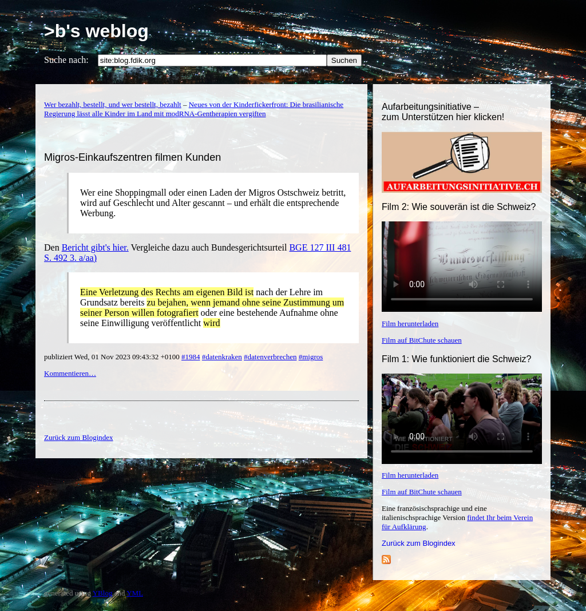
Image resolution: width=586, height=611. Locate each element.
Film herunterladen (410, 323)
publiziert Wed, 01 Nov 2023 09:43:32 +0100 (112, 356)
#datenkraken (222, 356)
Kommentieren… (70, 373)
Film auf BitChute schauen (422, 340)
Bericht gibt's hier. (95, 247)
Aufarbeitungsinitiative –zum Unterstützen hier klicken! (443, 112)
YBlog (103, 593)
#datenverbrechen (270, 356)
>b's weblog (96, 31)
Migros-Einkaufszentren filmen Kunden (132, 157)
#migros (311, 356)
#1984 (190, 356)
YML (134, 593)
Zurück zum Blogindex (419, 543)
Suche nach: (66, 60)
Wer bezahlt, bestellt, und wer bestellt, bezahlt (112, 104)
